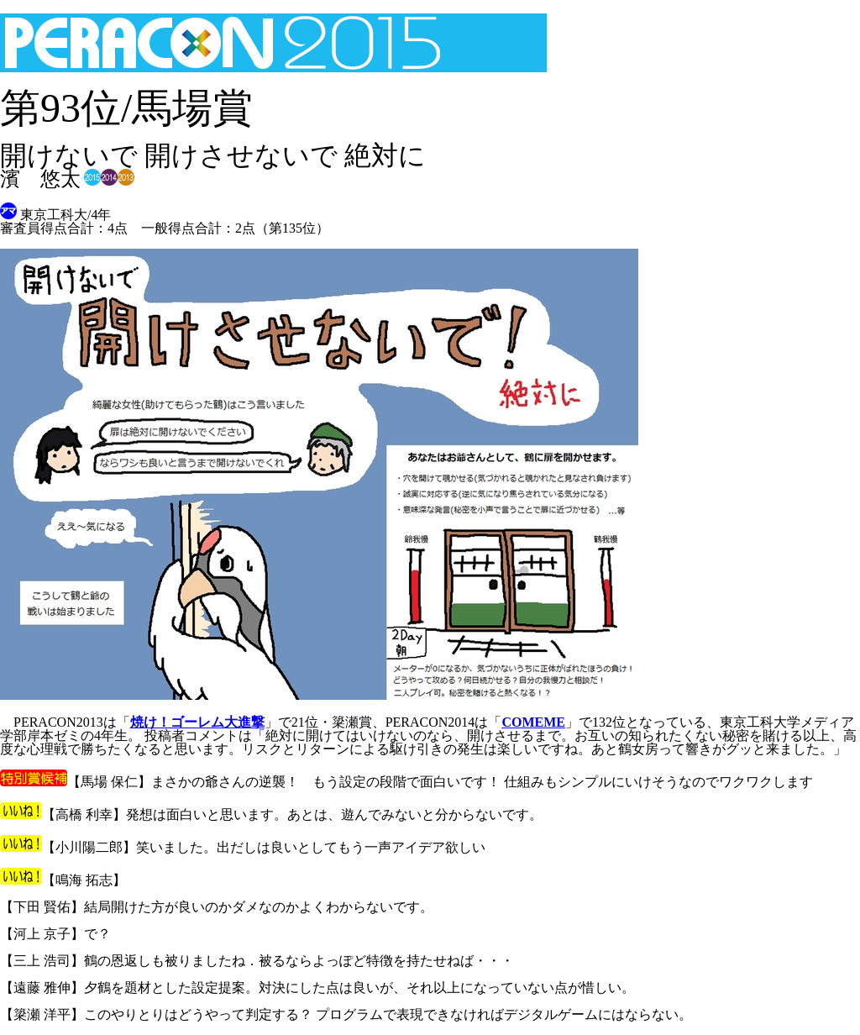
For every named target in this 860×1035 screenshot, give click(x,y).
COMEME (533, 722)
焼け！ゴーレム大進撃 (197, 722)
